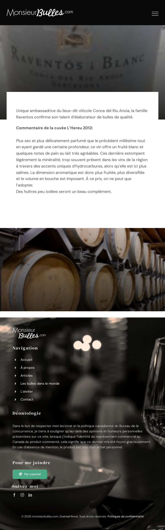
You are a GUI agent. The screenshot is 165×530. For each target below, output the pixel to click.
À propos (28, 367)
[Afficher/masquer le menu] (155, 14)
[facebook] (14, 495)
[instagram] (22, 495)
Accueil (26, 359)
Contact (27, 399)
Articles (27, 375)
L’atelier (27, 391)
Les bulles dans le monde (40, 383)
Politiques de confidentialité (125, 516)
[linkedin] (30, 495)
